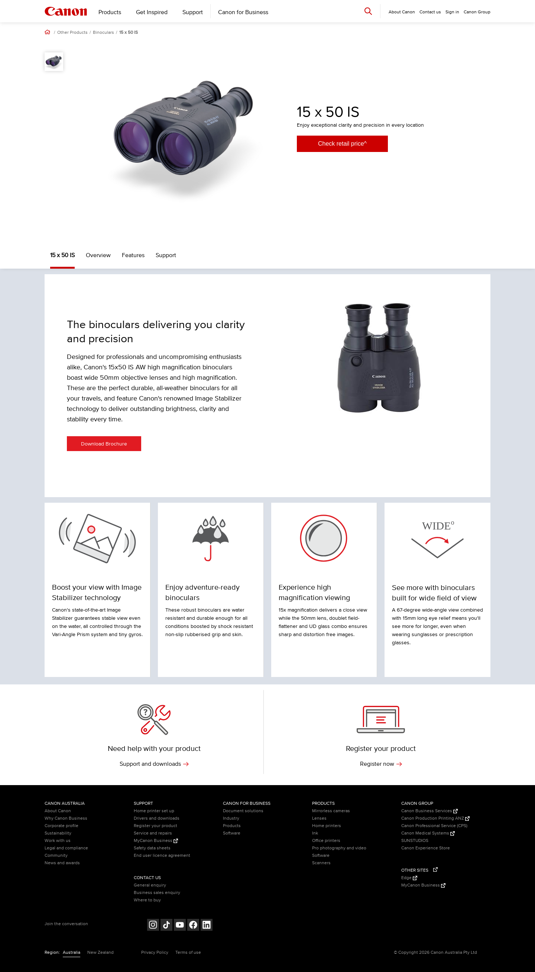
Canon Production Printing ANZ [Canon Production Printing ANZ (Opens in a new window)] (435, 818)
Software (231, 833)
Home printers (326, 826)
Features (133, 255)
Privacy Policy (154, 952)
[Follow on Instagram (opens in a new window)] (153, 926)
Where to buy (147, 900)
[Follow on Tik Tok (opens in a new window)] (166, 926)
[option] (185, 133)
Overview (98, 255)
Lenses (319, 818)
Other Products (72, 32)
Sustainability (58, 833)
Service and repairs (153, 833)
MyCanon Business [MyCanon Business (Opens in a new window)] (156, 840)
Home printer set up (154, 811)
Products (109, 12)
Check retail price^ (342, 143)
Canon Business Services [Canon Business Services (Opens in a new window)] (429, 811)
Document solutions (243, 811)
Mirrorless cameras (331, 811)
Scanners (321, 863)
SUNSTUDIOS (414, 840)
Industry (231, 818)
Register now (381, 764)
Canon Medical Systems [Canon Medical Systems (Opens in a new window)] (428, 833)
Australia (71, 952)
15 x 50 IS (128, 32)
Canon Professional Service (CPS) (434, 826)
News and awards (62, 863)
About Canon (58, 811)
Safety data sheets (152, 848)
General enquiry (150, 885)
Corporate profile (61, 826)
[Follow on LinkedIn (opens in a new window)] (207, 926)
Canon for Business (243, 12)
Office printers (326, 840)
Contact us (430, 12)
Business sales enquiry (157, 892)
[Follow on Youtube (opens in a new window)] (180, 926)
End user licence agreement (162, 855)
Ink (315, 833)
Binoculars (103, 32)
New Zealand (100, 952)
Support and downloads (154, 764)
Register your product (155, 826)
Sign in (452, 12)
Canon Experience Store (425, 848)
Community (56, 855)
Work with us (58, 840)
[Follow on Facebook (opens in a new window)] (193, 926)
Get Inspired (152, 12)
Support (192, 12)
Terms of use (188, 952)
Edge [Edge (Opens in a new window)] (409, 878)
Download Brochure (104, 444)
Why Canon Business (66, 818)
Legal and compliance (66, 848)
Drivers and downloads (156, 818)
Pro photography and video (339, 848)
